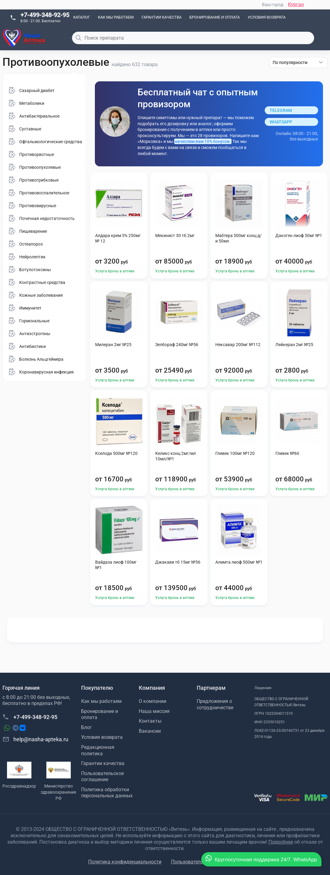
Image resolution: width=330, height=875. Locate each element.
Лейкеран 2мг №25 (294, 344)
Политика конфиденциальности (124, 862)
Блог (86, 727)
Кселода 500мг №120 (116, 453)
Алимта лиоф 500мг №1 (239, 562)
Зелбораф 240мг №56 (176, 344)
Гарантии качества (161, 17)
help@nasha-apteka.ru (35, 739)
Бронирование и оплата (214, 17)
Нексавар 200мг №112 (237, 344)
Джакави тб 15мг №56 (177, 562)
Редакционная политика (97, 750)
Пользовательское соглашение (102, 776)
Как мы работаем (116, 17)
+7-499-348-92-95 (44, 15)
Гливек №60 (287, 453)
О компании (152, 701)
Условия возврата (266, 17)
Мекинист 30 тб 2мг (175, 235)
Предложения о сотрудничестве (215, 704)
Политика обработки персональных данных (107, 793)
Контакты (150, 721)
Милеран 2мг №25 (113, 344)
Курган (296, 4)
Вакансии (150, 731)
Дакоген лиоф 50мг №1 (298, 235)
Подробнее (280, 842)
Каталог (81, 17)
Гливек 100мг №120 (235, 453)
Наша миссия (154, 711)
